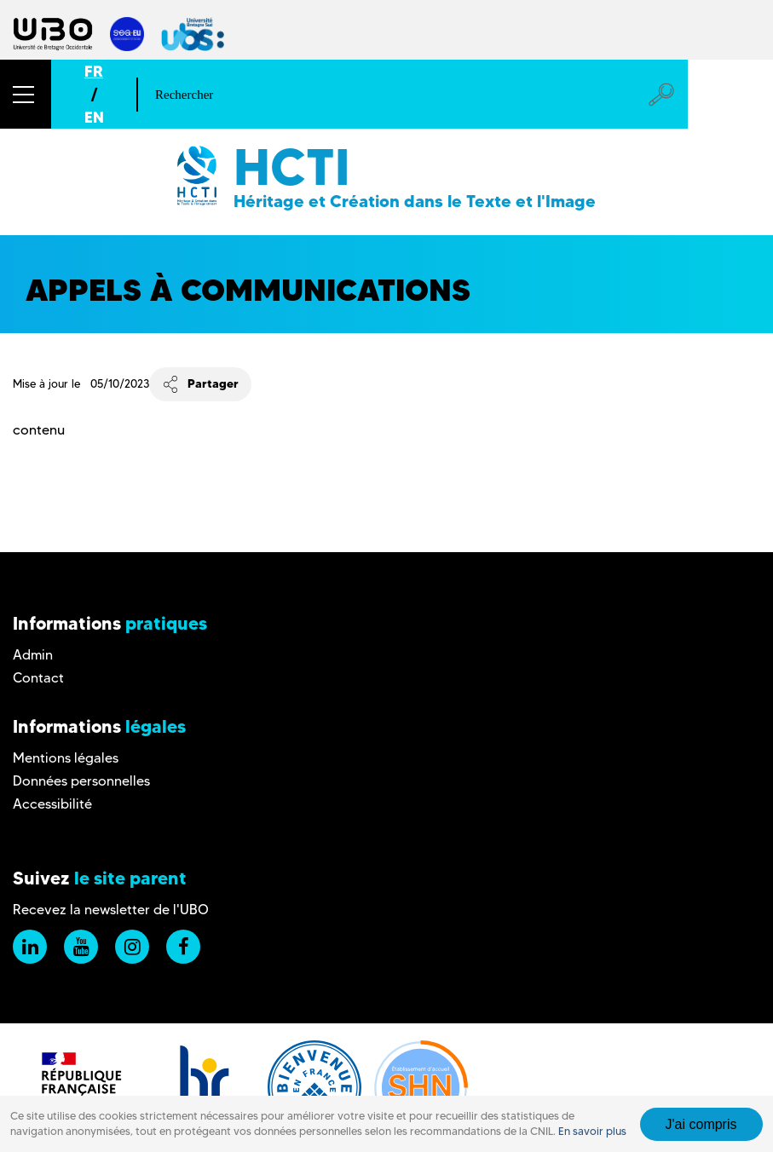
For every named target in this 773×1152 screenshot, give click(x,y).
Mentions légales (65, 758)
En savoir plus (592, 1131)
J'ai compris (701, 1124)
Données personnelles (81, 781)
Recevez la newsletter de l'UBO (111, 909)
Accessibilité (52, 804)
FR (93, 71)
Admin (33, 655)
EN (94, 117)
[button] (25, 94)
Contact (38, 678)
